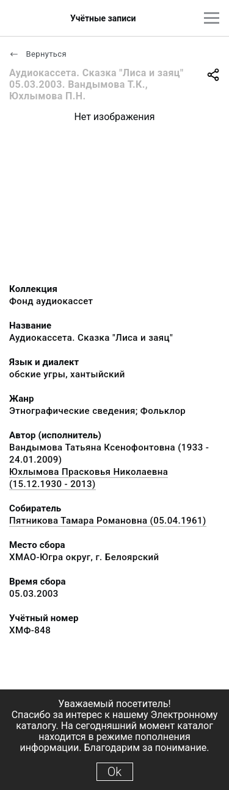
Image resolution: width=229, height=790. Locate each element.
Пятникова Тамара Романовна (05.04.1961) (107, 520)
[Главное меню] (211, 18)
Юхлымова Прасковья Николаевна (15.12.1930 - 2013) (88, 477)
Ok (114, 771)
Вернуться (38, 54)
